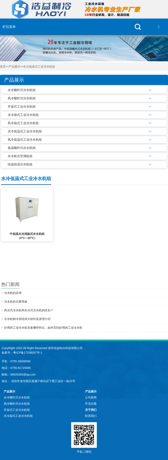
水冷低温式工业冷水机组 (39, 66)
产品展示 (14, 66)
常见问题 (91, 403)
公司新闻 (91, 397)
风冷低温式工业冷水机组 (25, 139)
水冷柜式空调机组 (20, 156)
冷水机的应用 (13, 293)
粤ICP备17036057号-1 (27, 352)
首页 (3, 66)
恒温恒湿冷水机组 (20, 164)
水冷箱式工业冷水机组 (23, 114)
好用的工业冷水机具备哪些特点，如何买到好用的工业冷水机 (43, 327)
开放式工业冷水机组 (22, 106)
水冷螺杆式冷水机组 (22, 90)
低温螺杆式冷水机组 (22, 148)
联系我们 (91, 415)
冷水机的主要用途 (15, 301)
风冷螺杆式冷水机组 (22, 98)
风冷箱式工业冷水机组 (23, 123)
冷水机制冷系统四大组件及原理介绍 (27, 319)
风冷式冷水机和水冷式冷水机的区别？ (28, 310)
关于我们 (91, 409)
